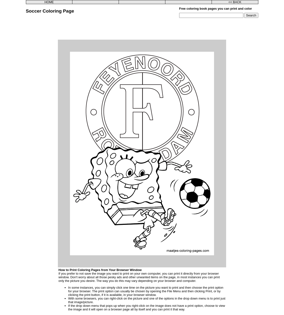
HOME (49, 2)
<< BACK (234, 2)
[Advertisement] (142, 29)
